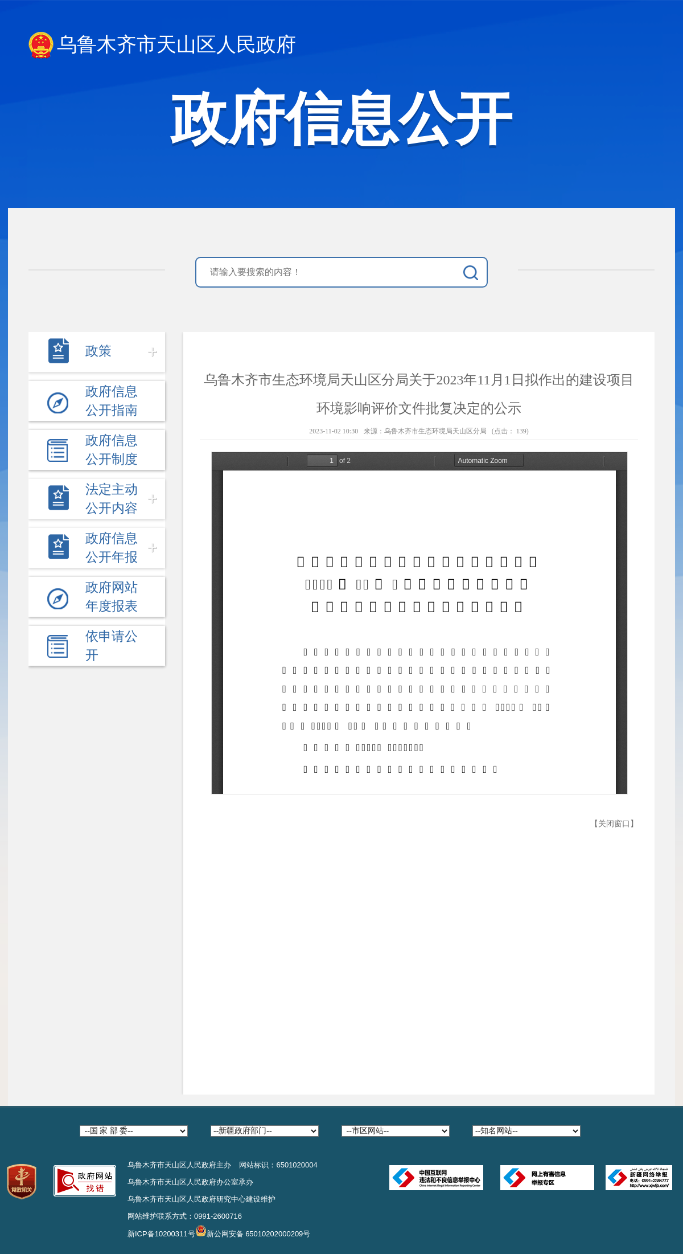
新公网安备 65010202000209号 (253, 1230)
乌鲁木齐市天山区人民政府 (162, 45)
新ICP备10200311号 (161, 1234)
